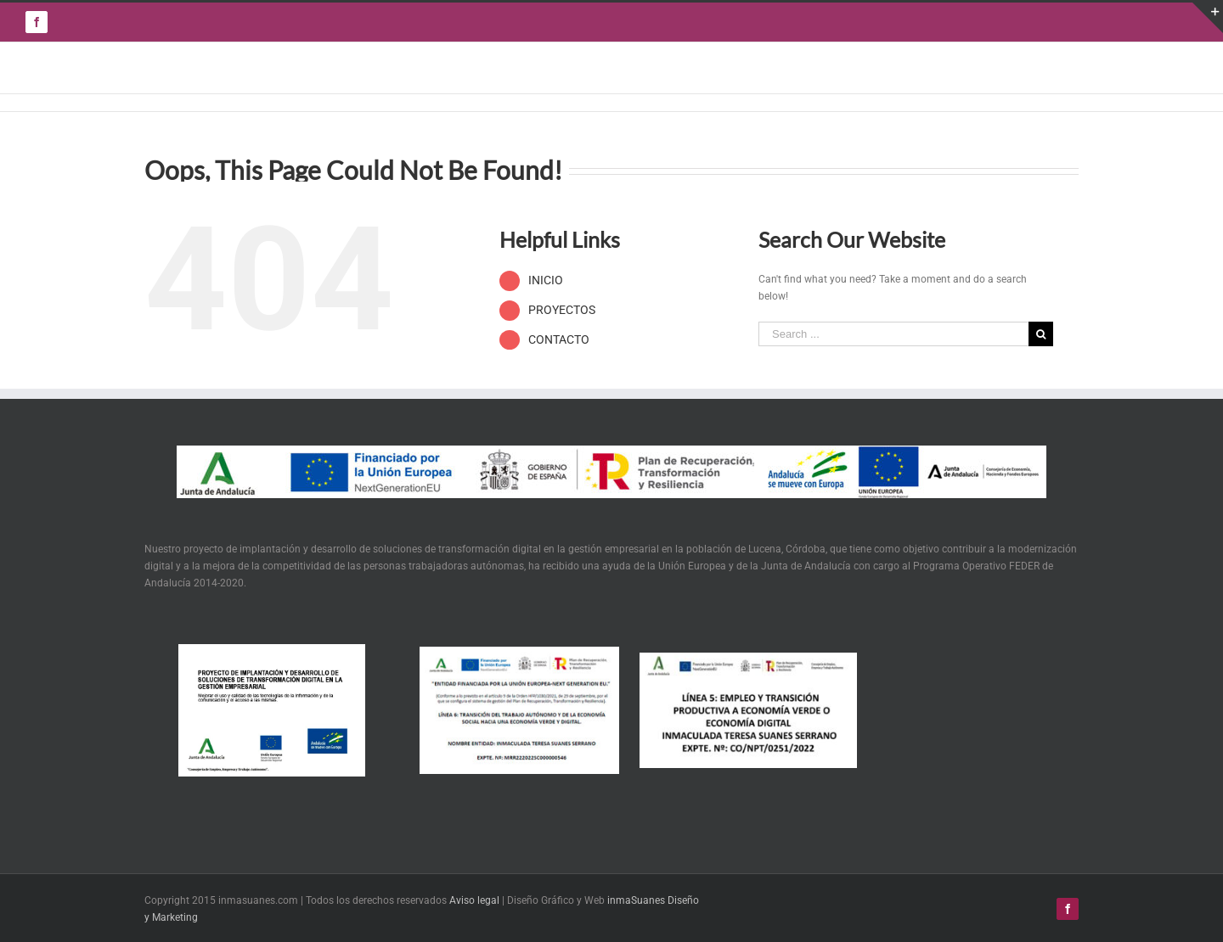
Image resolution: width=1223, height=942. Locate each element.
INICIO (545, 280)
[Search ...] (893, 334)
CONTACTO (558, 339)
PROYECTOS (561, 310)
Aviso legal (474, 900)
